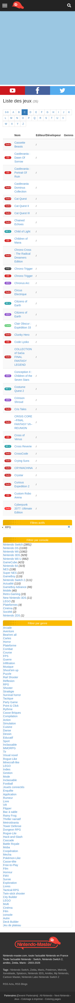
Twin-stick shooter (14, 893)
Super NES (10, 572)
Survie (7, 879)
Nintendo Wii (11, 551)
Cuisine (7, 726)
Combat (8, 649)
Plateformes (10, 604)
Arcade (7, 627)
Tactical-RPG (11, 890)
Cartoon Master (11, 977)
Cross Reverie (23, 446)
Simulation (9, 723)
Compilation (10, 716)
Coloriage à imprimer (32, 999)
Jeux (16, 999)
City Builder (10, 897)
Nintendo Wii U (12, 558)
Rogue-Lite (10, 833)
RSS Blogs (21, 984)
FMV (6, 875)
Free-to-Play (10, 865)
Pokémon (51, 969)
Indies (6, 769)
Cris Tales (20, 409)
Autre (6, 918)
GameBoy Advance (14, 587)
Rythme (7, 709)
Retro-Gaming (11, 594)
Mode (6, 776)
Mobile (7, 590)
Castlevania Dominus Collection (21, 187)
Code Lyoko (21, 341)
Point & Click (11, 705)
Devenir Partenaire (27, 995)
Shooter (8, 688)
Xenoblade (9, 973)
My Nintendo (61, 973)
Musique (8, 666)
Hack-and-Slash (13, 836)
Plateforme (9, 645)
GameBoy (9, 576)
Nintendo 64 (10, 565)
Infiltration (9, 663)
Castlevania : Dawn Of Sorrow (22, 157)
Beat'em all (10, 634)
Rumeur (8, 797)
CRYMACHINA (23, 468)
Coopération (10, 851)
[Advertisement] (36, 38)
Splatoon (21, 973)
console (7, 914)
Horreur (7, 872)
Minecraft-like (11, 762)
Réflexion (8, 680)
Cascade (8, 840)
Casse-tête (9, 861)
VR (5, 804)
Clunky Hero (21, 334)
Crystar (18, 475)
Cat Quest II (21, 205)
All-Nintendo (46, 995)
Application (10, 794)
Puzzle (7, 673)
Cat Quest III (22, 213)
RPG (6, 684)
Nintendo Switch (13, 544)
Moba (6, 847)
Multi (6, 904)
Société (7, 611)
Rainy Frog (9, 815)
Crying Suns (21, 460)
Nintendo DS (11, 548)
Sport (6, 741)
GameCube (10, 562)
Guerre (7, 659)
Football (8, 783)
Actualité (8, 583)
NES (6, 569)
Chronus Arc (21, 283)
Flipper (7, 808)
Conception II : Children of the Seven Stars (23, 375)
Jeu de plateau (12, 925)
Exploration (10, 882)
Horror (7, 641)
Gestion (7, 772)
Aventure (8, 631)
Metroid (62, 969)
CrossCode (21, 453)
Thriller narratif (12, 819)
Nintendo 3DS (11, 555)
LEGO (7, 601)
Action (7, 719)
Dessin (7, 733)
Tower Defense (12, 826)
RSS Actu (8, 984)
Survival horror (12, 695)
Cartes (7, 638)
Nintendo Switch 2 (14, 580)
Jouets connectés (13, 787)
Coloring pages (53, 999)
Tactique (8, 698)
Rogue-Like (10, 758)
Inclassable (10, 744)
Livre (6, 801)
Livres (6, 886)
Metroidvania (11, 822)
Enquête (8, 790)
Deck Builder (11, 921)
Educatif (8, 737)
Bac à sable (10, 811)
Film (5, 868)
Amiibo (49, 973)
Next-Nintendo (62, 995)
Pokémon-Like (12, 858)
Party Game (10, 702)
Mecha (7, 854)
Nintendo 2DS (11, 615)
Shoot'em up (10, 670)
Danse (7, 730)
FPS (5, 656)
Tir (4, 751)
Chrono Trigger (23, 268)
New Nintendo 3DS (14, 597)
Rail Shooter (10, 677)
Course (7, 652)
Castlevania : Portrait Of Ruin (22, 172)
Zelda (33, 969)
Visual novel (10, 755)
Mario (41, 969)
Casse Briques (12, 712)
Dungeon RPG (12, 829)
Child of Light (22, 231)
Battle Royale (11, 843)
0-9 (6, 112)
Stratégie (8, 691)
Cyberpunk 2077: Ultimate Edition (23, 508)
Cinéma (7, 608)
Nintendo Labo (30, 977)
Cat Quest (20, 198)
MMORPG (9, 748)
